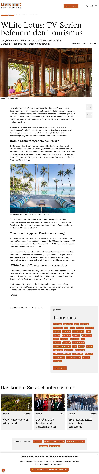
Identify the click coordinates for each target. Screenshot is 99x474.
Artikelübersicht (4, 16)
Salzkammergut (78, 344)
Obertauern (74, 340)
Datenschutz (93, 465)
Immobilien (69, 352)
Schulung (57, 344)
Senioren (57, 333)
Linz (82, 340)
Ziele (74, 348)
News (61, 415)
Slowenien (57, 363)
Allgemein (11, 16)
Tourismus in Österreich (75, 443)
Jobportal (89, 329)
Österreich (66, 337)
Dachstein (84, 326)
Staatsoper (68, 326)
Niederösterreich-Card (62, 348)
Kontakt (91, 459)
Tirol (88, 333)
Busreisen (88, 355)
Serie (72, 329)
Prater (81, 348)
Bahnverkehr (55, 447)
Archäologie (86, 337)
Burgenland (58, 352)
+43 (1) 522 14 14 (76, 468)
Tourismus (66, 333)
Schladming (58, 329)
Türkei (56, 340)
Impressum (92, 468)
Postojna (86, 359)
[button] (3, 470)
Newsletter (69, 7)
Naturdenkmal (59, 359)
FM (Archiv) (92, 471)
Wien (76, 326)
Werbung (76, 337)
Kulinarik (64, 340)
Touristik (66, 344)
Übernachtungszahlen (62, 355)
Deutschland (80, 352)
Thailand (80, 329)
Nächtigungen (78, 355)
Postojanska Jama (73, 359)
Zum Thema (58, 370)
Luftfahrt (37, 443)
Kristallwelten (78, 333)
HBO (66, 329)
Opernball (57, 326)
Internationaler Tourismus (54, 443)
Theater (89, 348)
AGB (90, 462)
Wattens (57, 337)
